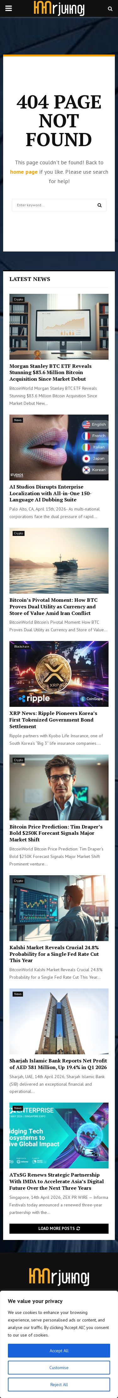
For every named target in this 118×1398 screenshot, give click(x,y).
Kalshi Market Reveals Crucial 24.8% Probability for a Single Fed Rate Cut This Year (54, 954)
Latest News (29, 279)
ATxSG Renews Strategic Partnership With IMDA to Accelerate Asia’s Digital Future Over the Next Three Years (56, 1181)
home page (24, 171)
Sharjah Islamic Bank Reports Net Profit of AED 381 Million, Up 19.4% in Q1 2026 (58, 1064)
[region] (59, 1344)
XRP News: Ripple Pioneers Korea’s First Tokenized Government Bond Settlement (53, 720)
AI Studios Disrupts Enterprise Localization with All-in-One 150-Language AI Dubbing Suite (50, 493)
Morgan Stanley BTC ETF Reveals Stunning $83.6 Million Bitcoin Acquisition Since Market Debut (50, 373)
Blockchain (21, 646)
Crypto (18, 299)
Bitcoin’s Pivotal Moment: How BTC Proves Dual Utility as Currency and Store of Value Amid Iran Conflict (53, 606)
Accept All (59, 1350)
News (17, 420)
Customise (59, 1367)
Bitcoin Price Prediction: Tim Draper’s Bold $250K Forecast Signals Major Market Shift (56, 833)
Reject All (59, 1384)
